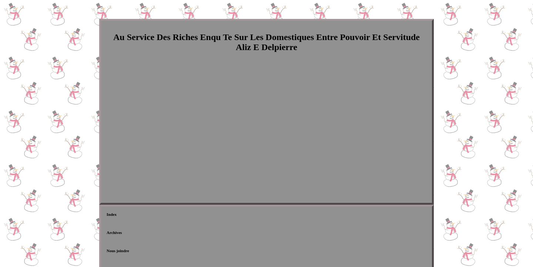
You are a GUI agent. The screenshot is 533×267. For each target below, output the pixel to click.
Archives (137, 216)
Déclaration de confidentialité (219, 216)
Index (112, 216)
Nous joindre (169, 216)
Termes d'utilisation (275, 216)
